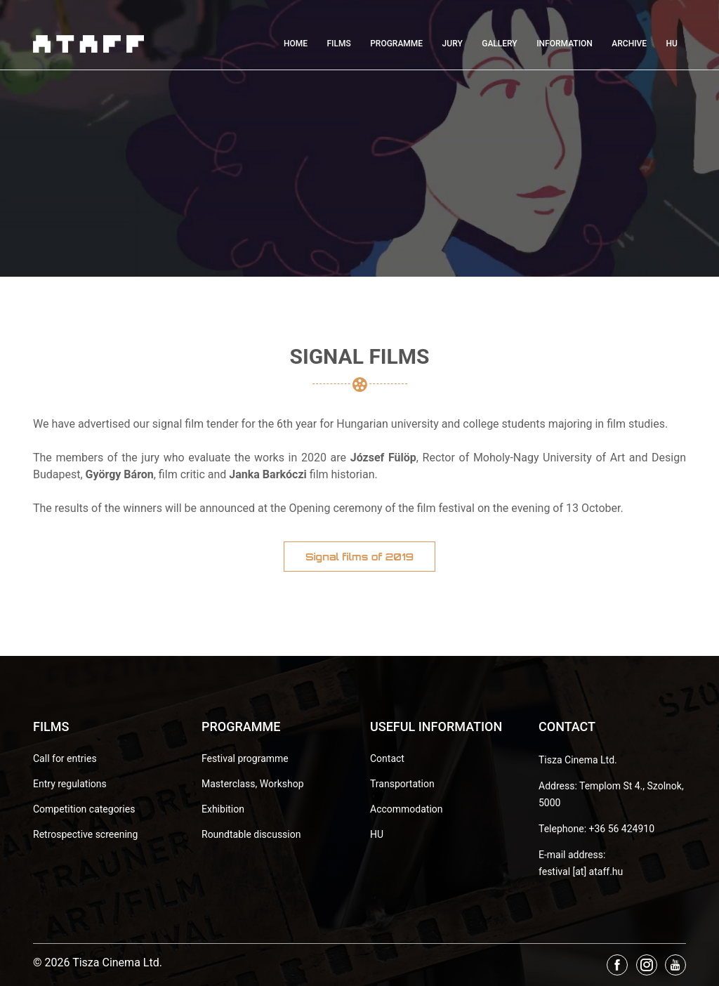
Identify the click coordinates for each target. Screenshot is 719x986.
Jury (452, 43)
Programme (396, 43)
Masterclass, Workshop (253, 783)
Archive (629, 43)
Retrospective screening (85, 834)
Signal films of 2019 (359, 557)
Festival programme (245, 758)
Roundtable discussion (251, 834)
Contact (387, 758)
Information (564, 43)
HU (672, 43)
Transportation (402, 783)
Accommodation (406, 809)
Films (338, 43)
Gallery (499, 43)
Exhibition (223, 809)
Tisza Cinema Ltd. (578, 759)
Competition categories (84, 809)
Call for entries (65, 758)
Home (296, 43)
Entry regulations (70, 783)
